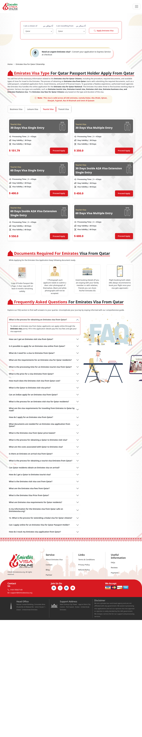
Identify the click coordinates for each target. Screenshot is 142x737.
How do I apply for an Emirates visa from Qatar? (31, 417)
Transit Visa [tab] (63, 109)
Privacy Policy (84, 564)
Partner (49, 575)
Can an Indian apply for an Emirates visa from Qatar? (33, 394)
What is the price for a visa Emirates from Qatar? (31, 374)
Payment (114, 572)
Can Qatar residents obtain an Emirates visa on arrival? (34, 467)
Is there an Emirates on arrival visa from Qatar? (31, 453)
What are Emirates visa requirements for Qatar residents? (35, 502)
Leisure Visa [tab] (32, 109)
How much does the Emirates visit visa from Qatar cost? (34, 380)
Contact (49, 564)
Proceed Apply (59, 150)
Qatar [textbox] (27, 31)
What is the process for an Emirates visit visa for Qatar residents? (39, 401)
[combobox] (38, 31)
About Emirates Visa (54, 559)
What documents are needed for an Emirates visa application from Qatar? (39, 425)
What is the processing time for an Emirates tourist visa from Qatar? (40, 367)
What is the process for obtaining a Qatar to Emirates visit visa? (38, 440)
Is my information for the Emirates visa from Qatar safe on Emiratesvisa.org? (36, 510)
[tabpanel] (71, 179)
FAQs (113, 562)
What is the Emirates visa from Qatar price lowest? (32, 433)
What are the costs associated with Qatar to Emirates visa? (36, 446)
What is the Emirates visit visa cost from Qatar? (30, 481)
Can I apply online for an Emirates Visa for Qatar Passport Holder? (39, 524)
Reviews (114, 567)
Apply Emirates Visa (104, 30)
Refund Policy (84, 569)
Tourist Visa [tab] (48, 109)
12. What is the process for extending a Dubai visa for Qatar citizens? (40, 518)
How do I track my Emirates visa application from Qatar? (35, 531)
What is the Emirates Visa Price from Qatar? (29, 495)
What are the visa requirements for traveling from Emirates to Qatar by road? (42, 409)
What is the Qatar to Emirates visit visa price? (30, 387)
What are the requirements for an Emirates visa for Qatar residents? (40, 360)
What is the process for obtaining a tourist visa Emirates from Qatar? (40, 460)
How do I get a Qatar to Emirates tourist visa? (30, 474)
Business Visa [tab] (16, 109)
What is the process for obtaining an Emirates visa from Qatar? (38, 319)
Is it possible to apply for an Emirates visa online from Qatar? (37, 346)
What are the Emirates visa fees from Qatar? (29, 488)
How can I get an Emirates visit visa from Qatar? (31, 339)
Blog (48, 569)
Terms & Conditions (86, 559)
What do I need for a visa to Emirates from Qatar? (32, 353)
